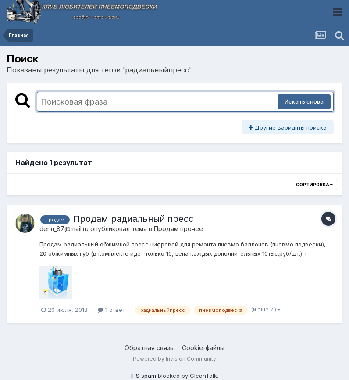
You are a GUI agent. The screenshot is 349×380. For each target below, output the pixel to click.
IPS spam (143, 375)
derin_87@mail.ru (64, 228)
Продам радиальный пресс (133, 219)
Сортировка (314, 184)
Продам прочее (178, 228)
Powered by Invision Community (174, 358)
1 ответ (111, 309)
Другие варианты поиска (288, 127)
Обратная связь (149, 347)
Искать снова (304, 101)
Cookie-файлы (203, 347)
